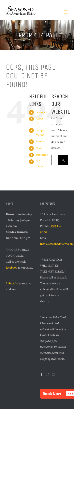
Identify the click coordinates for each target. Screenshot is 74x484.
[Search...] (54, 160)
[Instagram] (47, 374)
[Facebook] (41, 374)
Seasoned (41, 112)
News (39, 148)
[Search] (63, 160)
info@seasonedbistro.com (57, 244)
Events (40, 141)
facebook (11, 268)
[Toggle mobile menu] (66, 12)
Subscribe (42, 155)
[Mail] (53, 374)
